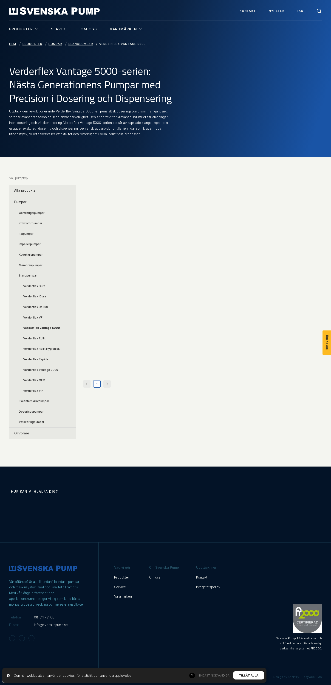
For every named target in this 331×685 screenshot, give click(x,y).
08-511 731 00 (44, 617)
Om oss (89, 29)
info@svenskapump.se (51, 625)
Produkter (23, 29)
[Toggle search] (319, 11)
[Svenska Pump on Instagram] (12, 638)
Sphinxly (293, 677)
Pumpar (55, 44)
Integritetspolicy (208, 587)
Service (59, 29)
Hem (12, 44)
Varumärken (126, 29)
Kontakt (248, 11)
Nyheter (276, 11)
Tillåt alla (248, 675)
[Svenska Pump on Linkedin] (31, 638)
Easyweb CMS (312, 677)
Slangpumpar (80, 44)
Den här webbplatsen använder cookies (44, 675)
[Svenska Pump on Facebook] (22, 638)
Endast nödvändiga (214, 675)
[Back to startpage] (54, 11)
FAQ (300, 11)
